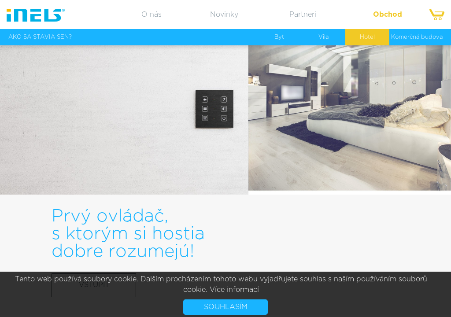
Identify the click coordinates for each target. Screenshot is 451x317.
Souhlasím (226, 306)
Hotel (367, 37)
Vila (323, 37)
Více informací (234, 289)
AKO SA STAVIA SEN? (40, 37)
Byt (279, 37)
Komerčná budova (417, 37)
